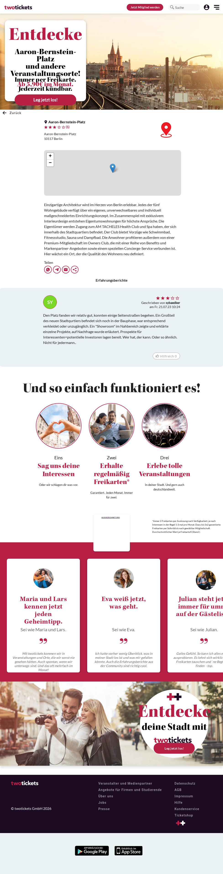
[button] (172, 7)
